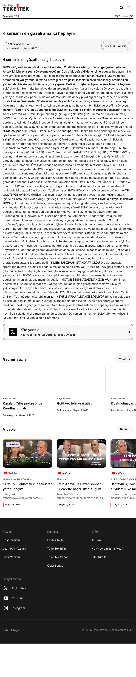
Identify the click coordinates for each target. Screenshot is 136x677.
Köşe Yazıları (11, 576)
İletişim (96, 576)
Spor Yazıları (11, 593)
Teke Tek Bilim (57, 585)
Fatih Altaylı (55, 576)
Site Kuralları (100, 593)
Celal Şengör (55, 602)
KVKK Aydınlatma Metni (107, 585)
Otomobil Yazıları (14, 585)
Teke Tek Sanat (57, 593)
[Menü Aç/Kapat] (129, 8)
